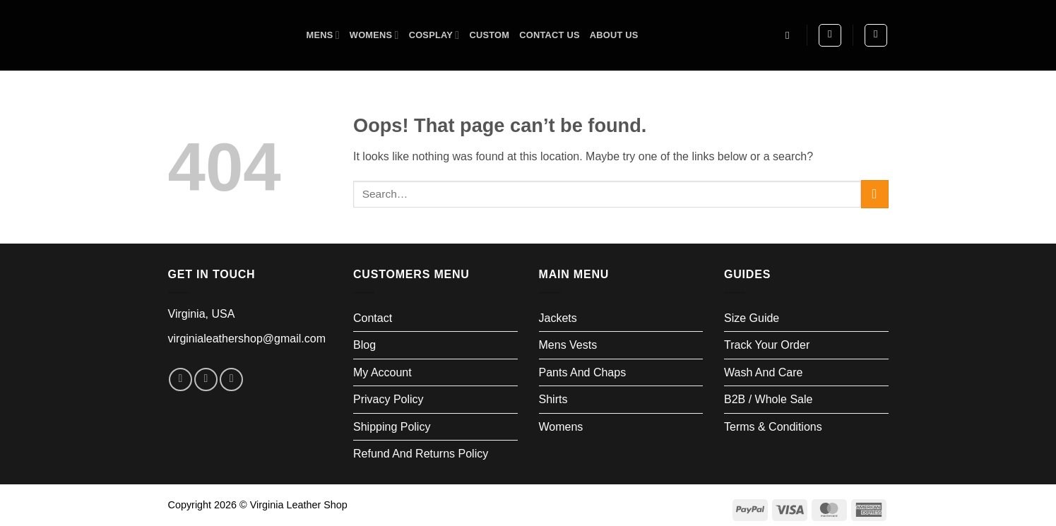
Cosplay (434, 35)
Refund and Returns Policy (420, 454)
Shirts (553, 399)
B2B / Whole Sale (768, 399)
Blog (364, 345)
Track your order (766, 345)
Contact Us (549, 35)
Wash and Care (763, 372)
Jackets (558, 318)
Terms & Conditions (773, 427)
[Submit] (875, 194)
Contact (372, 318)
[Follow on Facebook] (180, 379)
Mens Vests (568, 345)
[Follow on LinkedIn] (231, 379)
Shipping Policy (391, 427)
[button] (830, 35)
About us (614, 35)
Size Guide (751, 318)
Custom (489, 35)
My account (382, 372)
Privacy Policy (388, 399)
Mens (323, 35)
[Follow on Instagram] (206, 379)
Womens (374, 35)
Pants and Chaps (583, 372)
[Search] (790, 35)
